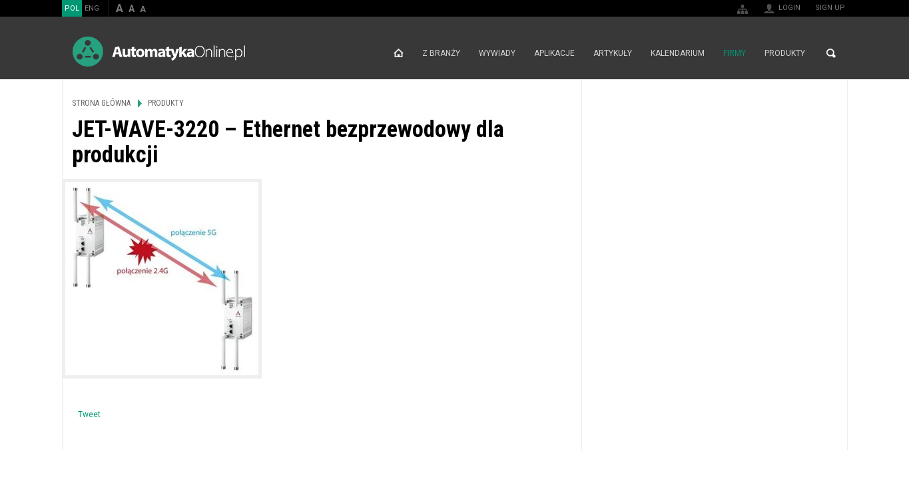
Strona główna (398, 53)
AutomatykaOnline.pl (159, 52)
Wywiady (497, 53)
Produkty (784, 53)
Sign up (830, 7)
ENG (92, 8)
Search (831, 53)
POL (72, 8)
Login (789, 7)
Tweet (89, 414)
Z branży (441, 53)
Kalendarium (678, 53)
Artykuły (612, 53)
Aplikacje (554, 53)
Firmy (734, 53)
